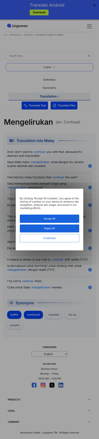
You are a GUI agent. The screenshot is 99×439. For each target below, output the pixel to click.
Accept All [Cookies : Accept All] (49, 218)
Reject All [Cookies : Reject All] (49, 228)
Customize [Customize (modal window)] (49, 238)
